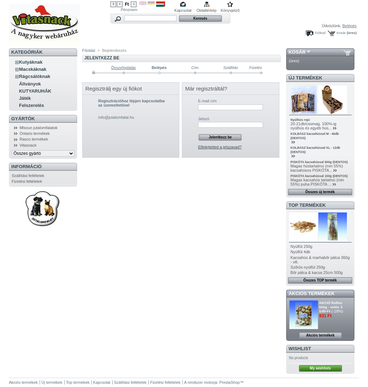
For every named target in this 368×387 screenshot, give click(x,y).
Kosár (341, 33)
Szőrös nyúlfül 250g (307, 267)
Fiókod (320, 33)
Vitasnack (28, 145)
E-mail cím (207, 101)
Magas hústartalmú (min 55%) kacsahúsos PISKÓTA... (316, 168)
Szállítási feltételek (28, 175)
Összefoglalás (123, 67)
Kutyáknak (31, 62)
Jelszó (203, 119)
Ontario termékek (35, 133)
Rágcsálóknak (34, 76)
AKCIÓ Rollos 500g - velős (330, 305)
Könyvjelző (229, 10)
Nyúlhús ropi (300, 120)
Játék (25, 98)
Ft (127, 4)
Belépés (349, 26)
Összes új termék (320, 192)
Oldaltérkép (207, 10)
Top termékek (78, 382)
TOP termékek (307, 205)
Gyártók (23, 118)
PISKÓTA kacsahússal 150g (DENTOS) (319, 176)
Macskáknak (32, 69)
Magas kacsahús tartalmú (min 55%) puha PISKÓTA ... (317, 182)
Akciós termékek (312, 293)
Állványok (30, 84)
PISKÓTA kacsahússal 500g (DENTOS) (319, 162)
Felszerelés (31, 105)
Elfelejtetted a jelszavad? (220, 147)
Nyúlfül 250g (301, 246)
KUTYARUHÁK (35, 91)
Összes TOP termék (320, 280)
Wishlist (300, 348)
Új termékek (306, 77)
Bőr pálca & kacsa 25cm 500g (316, 272)
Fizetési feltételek (27, 181)
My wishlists (320, 368)
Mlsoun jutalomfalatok (39, 128)
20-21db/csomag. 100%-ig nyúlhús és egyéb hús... (313, 126)
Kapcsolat (183, 10)
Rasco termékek (34, 139)
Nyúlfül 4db (300, 252)
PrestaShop (229, 382)
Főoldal (88, 50)
